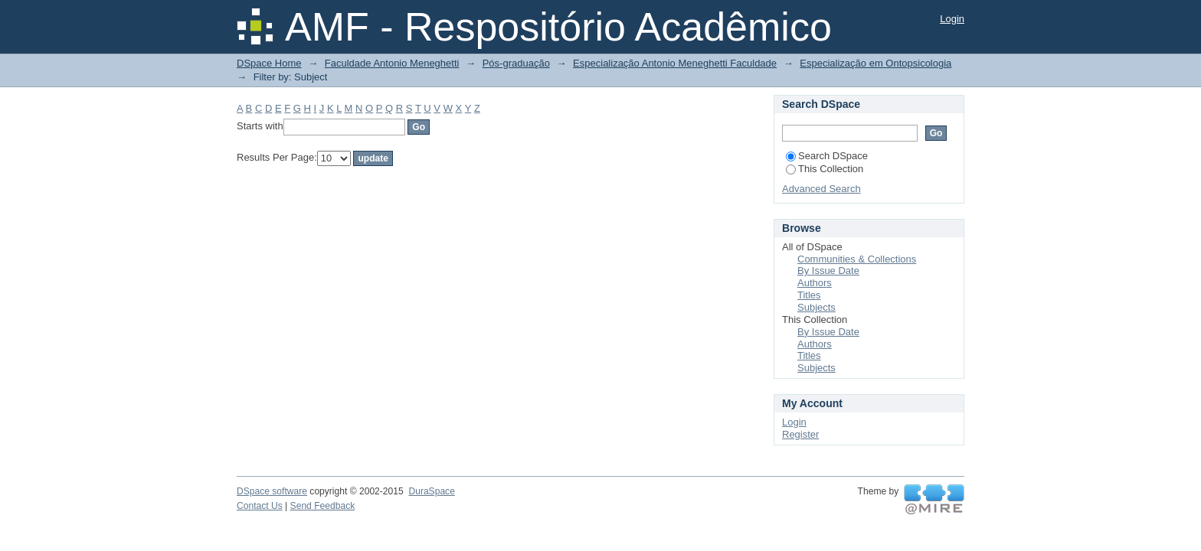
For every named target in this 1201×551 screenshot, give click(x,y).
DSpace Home (269, 63)
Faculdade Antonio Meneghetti (392, 63)
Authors (814, 283)
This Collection (824, 168)
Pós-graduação (516, 63)
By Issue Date (828, 270)
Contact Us (260, 505)
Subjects (816, 307)
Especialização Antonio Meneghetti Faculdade (675, 63)
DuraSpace (431, 491)
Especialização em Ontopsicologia (875, 63)
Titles (809, 295)
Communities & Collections (856, 259)
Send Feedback (322, 505)
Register (800, 434)
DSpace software (272, 491)
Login (952, 18)
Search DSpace (827, 155)
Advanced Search (821, 188)
